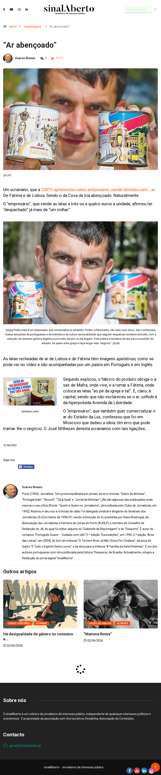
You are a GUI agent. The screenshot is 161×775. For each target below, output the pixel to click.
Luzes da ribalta (100, 623)
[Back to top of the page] (155, 767)
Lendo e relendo (19, 623)
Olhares (41, 623)
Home (13, 26)
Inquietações (32, 26)
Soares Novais (25, 58)
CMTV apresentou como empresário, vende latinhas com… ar (98, 189)
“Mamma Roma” (98, 634)
